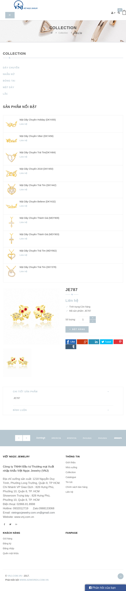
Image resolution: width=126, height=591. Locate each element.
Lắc (5, 94)
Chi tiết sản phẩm (25, 391)
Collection (63, 33)
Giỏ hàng (7, 538)
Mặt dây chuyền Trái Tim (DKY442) (38, 185)
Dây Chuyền (11, 67)
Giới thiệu (71, 462)
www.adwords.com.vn (34, 580)
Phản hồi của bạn (102, 587)
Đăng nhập (8, 548)
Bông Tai (78, 33)
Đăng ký (7, 543)
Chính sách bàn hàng (76, 487)
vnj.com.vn (15, 575)
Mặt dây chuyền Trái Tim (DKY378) (38, 267)
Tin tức (69, 482)
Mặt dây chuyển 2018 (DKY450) (36, 169)
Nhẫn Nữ (9, 74)
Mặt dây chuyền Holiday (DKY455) (38, 119)
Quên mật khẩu (11, 553)
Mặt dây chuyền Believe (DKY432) (38, 201)
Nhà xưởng (71, 467)
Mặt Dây (8, 87)
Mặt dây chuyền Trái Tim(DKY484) (38, 152)
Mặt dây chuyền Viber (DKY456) (36, 136)
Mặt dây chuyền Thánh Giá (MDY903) (39, 234)
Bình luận (20, 410)
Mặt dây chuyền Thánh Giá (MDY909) (39, 218)
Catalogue (71, 477)
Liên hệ (69, 492)
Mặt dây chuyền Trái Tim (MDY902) (38, 250)
